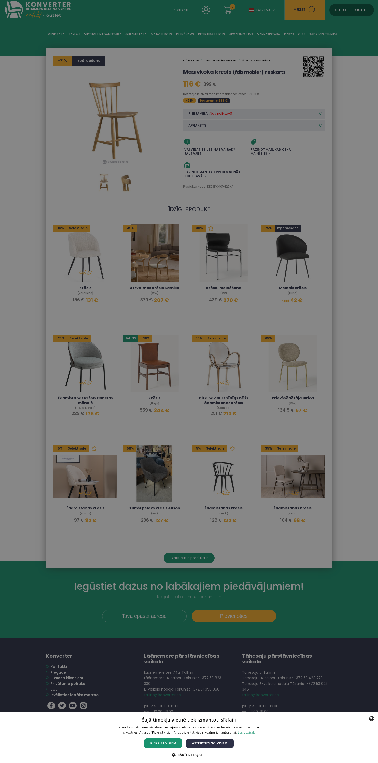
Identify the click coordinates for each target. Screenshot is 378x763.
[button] (189, 754)
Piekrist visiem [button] (163, 743)
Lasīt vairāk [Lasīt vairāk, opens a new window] (246, 732)
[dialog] (189, 381)
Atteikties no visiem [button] (210, 743)
